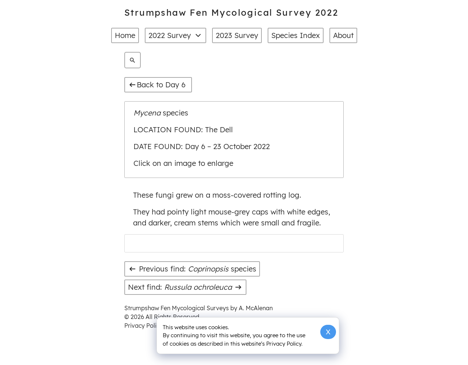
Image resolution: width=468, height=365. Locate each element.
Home (125, 35)
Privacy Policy (143, 325)
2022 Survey (175, 35)
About (343, 35)
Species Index (295, 35)
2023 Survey (237, 35)
